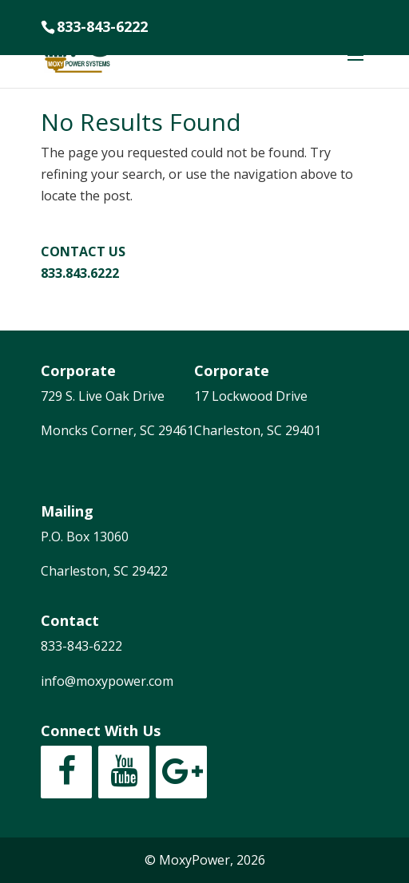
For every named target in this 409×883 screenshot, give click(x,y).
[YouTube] (123, 772)
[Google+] (181, 772)
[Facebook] (66, 772)
